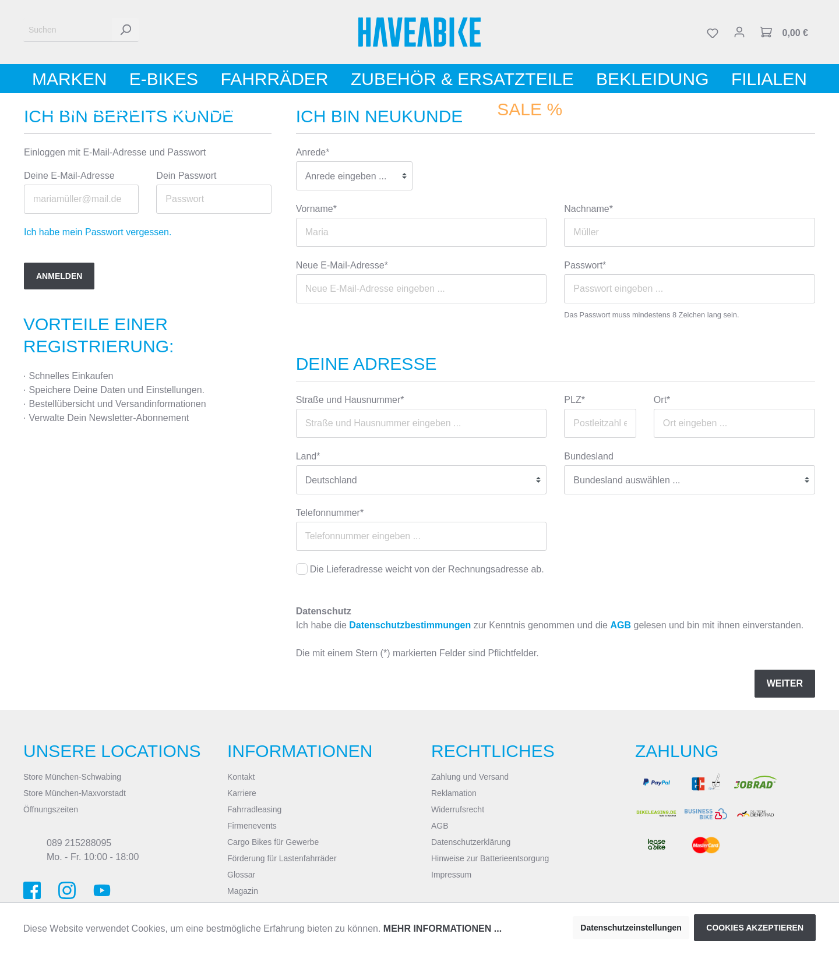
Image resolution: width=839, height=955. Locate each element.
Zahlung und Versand (470, 776)
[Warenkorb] (784, 32)
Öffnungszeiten (50, 809)
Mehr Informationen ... (442, 928)
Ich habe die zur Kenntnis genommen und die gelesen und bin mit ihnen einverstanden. (550, 625)
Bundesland (589, 456)
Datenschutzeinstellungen (630, 927)
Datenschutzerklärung (470, 842)
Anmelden (59, 276)
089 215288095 (79, 843)
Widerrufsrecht (457, 809)
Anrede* (313, 152)
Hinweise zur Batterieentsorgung (490, 858)
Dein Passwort (186, 176)
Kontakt (241, 776)
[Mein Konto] (739, 32)
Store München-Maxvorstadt (74, 793)
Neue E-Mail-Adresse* (342, 265)
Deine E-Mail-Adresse (69, 176)
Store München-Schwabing (72, 776)
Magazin (242, 891)
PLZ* (574, 400)
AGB (620, 625)
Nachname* (588, 209)
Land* (308, 456)
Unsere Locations (112, 751)
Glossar (241, 874)
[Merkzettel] (712, 32)
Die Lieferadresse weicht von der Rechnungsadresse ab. (427, 569)
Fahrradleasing (254, 809)
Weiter (785, 683)
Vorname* (316, 209)
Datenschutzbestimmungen (410, 625)
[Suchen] (67, 30)
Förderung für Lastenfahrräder (282, 858)
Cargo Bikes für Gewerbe (273, 842)
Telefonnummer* (330, 513)
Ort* (662, 400)
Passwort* (585, 265)
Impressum (451, 874)
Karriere (241, 793)
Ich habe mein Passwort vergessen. (97, 232)
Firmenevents (252, 825)
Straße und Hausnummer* (350, 400)
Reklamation (454, 793)
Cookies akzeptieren (754, 927)
